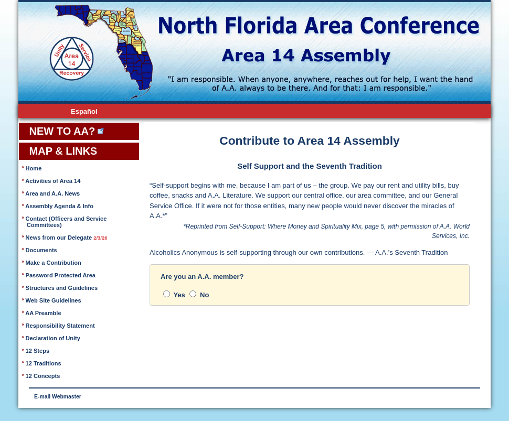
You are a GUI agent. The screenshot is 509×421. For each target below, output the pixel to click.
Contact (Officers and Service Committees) (64, 221)
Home (33, 168)
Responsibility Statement (59, 325)
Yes (174, 295)
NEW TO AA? (60, 131)
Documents (40, 250)
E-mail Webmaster (57, 397)
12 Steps (37, 351)
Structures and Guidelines (61, 288)
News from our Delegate (66, 237)
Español (84, 111)
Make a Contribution (52, 263)
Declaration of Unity (52, 338)
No (199, 295)
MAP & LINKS (61, 151)
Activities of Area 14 (52, 181)
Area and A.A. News (52, 193)
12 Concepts (42, 376)
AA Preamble (42, 313)
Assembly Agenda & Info (58, 206)
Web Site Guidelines (52, 300)
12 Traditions (42, 363)
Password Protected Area (60, 275)
